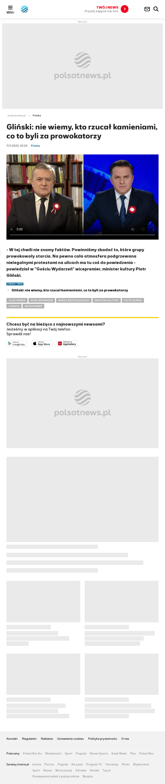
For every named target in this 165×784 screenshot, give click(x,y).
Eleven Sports (99, 753)
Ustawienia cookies (70, 739)
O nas (125, 739)
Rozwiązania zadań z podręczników (55, 776)
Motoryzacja (63, 770)
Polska (37, 115)
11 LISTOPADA (17, 300)
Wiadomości (53, 753)
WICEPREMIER (33, 306)
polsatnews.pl (17, 115)
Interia (36, 764)
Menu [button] (10, 12)
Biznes (47, 770)
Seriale (94, 770)
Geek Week (119, 753)
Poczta (49, 764)
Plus (133, 753)
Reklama (47, 739)
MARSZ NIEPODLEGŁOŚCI (73, 300)
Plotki (126, 764)
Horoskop (111, 764)
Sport (68, 753)
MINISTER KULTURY (107, 300)
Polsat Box (146, 753)
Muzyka (88, 776)
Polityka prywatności (102, 739)
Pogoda (81, 753)
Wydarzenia (141, 764)
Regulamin (29, 739)
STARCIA (14, 306)
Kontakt (12, 739)
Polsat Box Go (32, 753)
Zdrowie (80, 770)
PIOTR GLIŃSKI (133, 300)
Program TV (94, 764)
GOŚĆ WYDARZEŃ (42, 300)
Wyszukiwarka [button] (156, 9)
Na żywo (77, 764)
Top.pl (106, 770)
